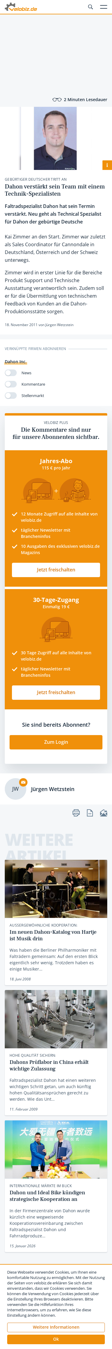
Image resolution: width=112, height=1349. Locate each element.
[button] (56, 1339)
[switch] (11, 372)
